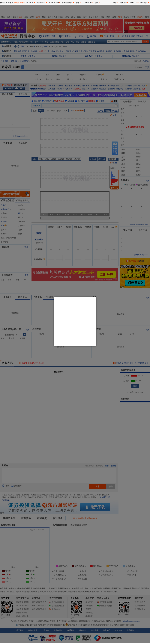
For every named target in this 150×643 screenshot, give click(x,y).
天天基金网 (40, 3)
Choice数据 (87, 3)
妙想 (77, 3)
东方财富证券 (53, 3)
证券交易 (133, 3)
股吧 (97, 3)
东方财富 (29, 3)
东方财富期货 (67, 3)
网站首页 (4, 3)
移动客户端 (18, 3)
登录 (115, 3)
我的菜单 (123, 3)
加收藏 (11, 3)
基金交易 (143, 3)
